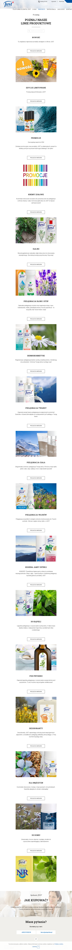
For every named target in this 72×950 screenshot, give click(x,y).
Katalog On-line (42, 1)
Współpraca (51, 9)
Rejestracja (61, 1)
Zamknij (36, 946)
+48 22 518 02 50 (26, 932)
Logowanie (53, 1)
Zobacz (36, 913)
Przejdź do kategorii (36, 51)
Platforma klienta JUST (22, 9)
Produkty (41, 9)
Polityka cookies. (58, 944)
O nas (34, 9)
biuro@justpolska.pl (46, 932)
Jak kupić (61, 9)
